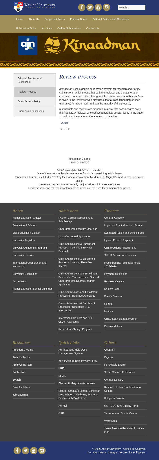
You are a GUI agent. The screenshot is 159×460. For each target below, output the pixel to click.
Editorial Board (78, 19)
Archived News (21, 357)
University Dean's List (25, 273)
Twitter (64, 122)
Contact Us (92, 28)
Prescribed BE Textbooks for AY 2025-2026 (122, 264)
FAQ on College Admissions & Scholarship (76, 219)
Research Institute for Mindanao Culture (122, 389)
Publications (20, 372)
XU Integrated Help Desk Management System (73, 351)
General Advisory (114, 217)
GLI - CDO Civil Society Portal (121, 405)
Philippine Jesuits (114, 398)
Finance (111, 210)
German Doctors (113, 379)
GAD (61, 413)
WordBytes (110, 420)
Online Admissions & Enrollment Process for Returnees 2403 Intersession (77, 307)
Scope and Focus (55, 19)
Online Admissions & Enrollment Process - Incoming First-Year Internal (77, 262)
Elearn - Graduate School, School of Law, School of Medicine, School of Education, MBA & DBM (79, 394)
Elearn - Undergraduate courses (77, 383)
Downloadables (113, 326)
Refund (108, 303)
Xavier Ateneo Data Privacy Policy (78, 360)
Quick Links (69, 342)
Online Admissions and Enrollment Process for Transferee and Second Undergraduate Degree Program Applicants (79, 279)
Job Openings (20, 394)
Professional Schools (25, 225)
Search (17, 379)
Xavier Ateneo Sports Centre (120, 413)
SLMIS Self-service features (120, 255)
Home (19, 19)
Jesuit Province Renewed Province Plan (124, 430)
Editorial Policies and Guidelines (110, 19)
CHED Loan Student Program (121, 318)
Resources (22, 342)
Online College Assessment (120, 247)
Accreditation (20, 281)
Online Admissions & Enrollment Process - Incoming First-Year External (77, 247)
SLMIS (62, 375)
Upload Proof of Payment (118, 240)
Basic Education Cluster (26, 232)
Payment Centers (114, 281)
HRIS (62, 368)
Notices (108, 311)
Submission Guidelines (31, 111)
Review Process (27, 91)
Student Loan (112, 288)
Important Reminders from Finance (124, 225)
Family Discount (113, 296)
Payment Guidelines (115, 273)
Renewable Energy (115, 364)
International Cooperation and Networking (29, 264)
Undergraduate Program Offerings (78, 228)
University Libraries (23, 255)
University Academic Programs (30, 247)
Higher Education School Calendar (32, 288)
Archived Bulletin (22, 364)
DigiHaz (108, 357)
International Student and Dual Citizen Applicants (76, 320)
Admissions (68, 210)
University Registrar (24, 240)
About (18, 210)
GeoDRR (109, 349)
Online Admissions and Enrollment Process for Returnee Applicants (78, 294)
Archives (47, 28)
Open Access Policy (29, 101)
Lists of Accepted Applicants (74, 236)
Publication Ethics (26, 28)
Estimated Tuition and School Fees (124, 232)
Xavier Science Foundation (119, 372)
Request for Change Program (75, 329)
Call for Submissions (69, 28)
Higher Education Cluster (27, 217)
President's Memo (23, 349)
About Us (34, 19)
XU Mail (63, 405)
